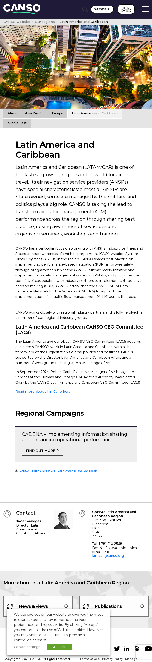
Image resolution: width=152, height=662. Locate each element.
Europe (57, 113)
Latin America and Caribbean (95, 113)
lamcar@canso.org (108, 556)
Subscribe (102, 9)
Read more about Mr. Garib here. (43, 391)
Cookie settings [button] (27, 647)
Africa (12, 113)
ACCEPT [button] (59, 647)
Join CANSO (126, 9)
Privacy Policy (112, 659)
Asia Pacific (34, 113)
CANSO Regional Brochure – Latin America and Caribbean (58, 470)
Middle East (17, 123)
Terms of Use (89, 659)
